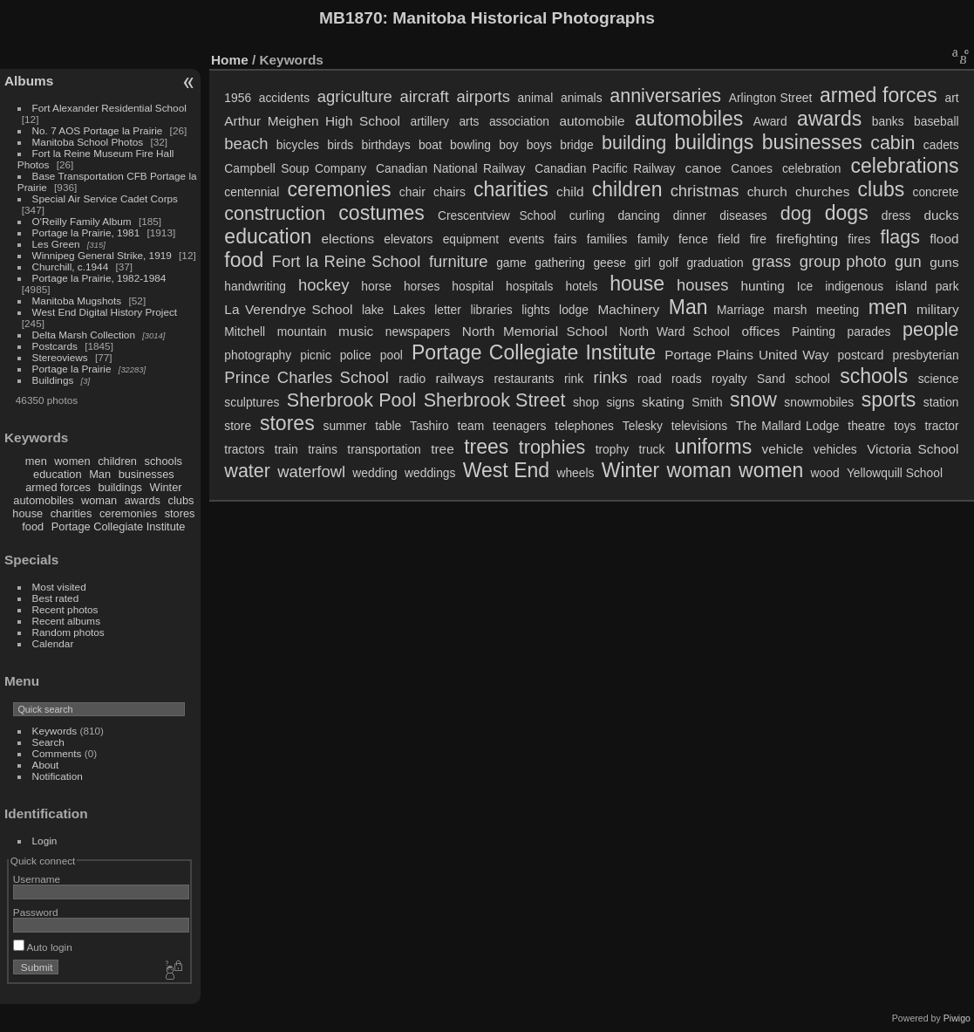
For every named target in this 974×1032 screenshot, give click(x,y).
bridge (576, 145)
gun (908, 261)
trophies (552, 447)
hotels (581, 286)
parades (869, 331)
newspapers (417, 331)
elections (347, 238)
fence (693, 239)
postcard (861, 355)
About (45, 764)
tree (442, 448)
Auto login (42, 947)
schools (163, 461)
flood (944, 238)
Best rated (55, 598)
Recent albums (66, 620)
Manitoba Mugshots (77, 300)
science (938, 379)
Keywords (55, 730)
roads (686, 379)
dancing (638, 215)
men (36, 461)
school (812, 379)
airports (482, 96)
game (511, 263)
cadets (941, 145)
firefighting (807, 238)
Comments (57, 753)
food (33, 526)
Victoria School (912, 448)
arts (469, 121)
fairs (565, 239)
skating (663, 401)
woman (99, 500)
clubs (181, 500)
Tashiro (429, 426)
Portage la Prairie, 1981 (86, 232)
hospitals (530, 286)
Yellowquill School (895, 473)
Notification (57, 776)
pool (391, 355)
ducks (941, 215)
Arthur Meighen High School (312, 120)
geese (609, 263)
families (607, 239)
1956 (237, 98)
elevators (408, 239)
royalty (729, 379)
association (519, 121)
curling (587, 215)
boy (508, 145)
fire (758, 239)
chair (412, 192)
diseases (743, 215)
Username (36, 879)
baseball (936, 121)
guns (944, 262)
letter (447, 310)
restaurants (524, 379)
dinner (689, 215)
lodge (574, 310)
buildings (120, 487)
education (57, 474)
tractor (941, 426)
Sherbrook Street (495, 400)
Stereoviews (60, 357)
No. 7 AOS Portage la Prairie (97, 130)
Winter (166, 487)
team (470, 426)
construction (274, 213)
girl (642, 263)
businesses (146, 474)
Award (770, 121)
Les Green (56, 243)
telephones (584, 426)
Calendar (53, 643)
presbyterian (926, 355)
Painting (813, 331)
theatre (866, 426)
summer (345, 426)
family (653, 239)
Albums (28, 80)
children (117, 461)
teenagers (519, 426)
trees (486, 446)
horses (421, 286)
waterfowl (311, 471)
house (27, 513)
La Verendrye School (288, 309)
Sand (771, 379)
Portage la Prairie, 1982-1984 (99, 278)
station (941, 402)
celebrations (904, 165)
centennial (251, 192)
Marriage (741, 310)
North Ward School (674, 331)
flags (900, 237)
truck (651, 449)
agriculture (354, 96)
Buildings (53, 380)
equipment (471, 239)
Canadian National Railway (450, 168)
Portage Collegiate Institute (118, 526)
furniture (458, 261)
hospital (473, 286)
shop (586, 402)
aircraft (423, 96)
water (247, 471)
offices (760, 331)
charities (71, 513)
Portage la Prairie (72, 368)
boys (539, 145)
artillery (429, 121)
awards (142, 500)
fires (859, 239)
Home (230, 59)
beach (246, 143)
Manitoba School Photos (88, 141)
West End (506, 470)
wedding (374, 473)
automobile (591, 120)
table (388, 426)
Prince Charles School (306, 377)
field (728, 239)
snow (753, 399)
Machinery (628, 309)
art (952, 98)
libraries (491, 310)
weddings (430, 473)
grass (771, 261)
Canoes (752, 168)
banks (888, 121)
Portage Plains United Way (746, 354)
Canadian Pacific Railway (605, 168)
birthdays (386, 145)
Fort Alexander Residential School (109, 107)
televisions (699, 426)
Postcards (55, 346)
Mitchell (244, 331)
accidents (284, 98)
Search (48, 742)
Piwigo (957, 1018)
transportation (383, 449)
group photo (843, 261)
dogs (846, 213)
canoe (703, 168)
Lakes (409, 310)
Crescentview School (497, 215)
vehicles (835, 449)
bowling (470, 145)
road (649, 379)
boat (430, 145)
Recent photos (65, 609)
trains (322, 449)
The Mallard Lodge (787, 426)
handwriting (255, 286)
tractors (244, 449)
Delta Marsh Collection (83, 334)
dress (896, 215)
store (237, 426)
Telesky (643, 426)
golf (668, 263)
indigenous (854, 286)
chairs (449, 192)
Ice (805, 286)
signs (620, 402)
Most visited (59, 586)
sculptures (251, 402)
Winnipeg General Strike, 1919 (102, 255)
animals (582, 98)
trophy (612, 449)
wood (825, 473)
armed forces (58, 487)
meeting (837, 310)
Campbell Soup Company (295, 168)
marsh (790, 310)
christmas (705, 190)
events (526, 239)
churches (822, 191)
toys (905, 426)
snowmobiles (819, 402)
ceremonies (128, 513)
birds (340, 145)
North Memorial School (535, 331)
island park (927, 286)
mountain (302, 331)
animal (536, 98)
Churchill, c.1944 (70, 266)
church (767, 191)
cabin (892, 143)
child (570, 191)
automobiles (43, 500)
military (937, 309)
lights (535, 310)
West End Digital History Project (105, 312)
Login (45, 840)
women (72, 461)
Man (100, 474)
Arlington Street (771, 98)
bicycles (297, 145)
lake (373, 310)
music (355, 331)
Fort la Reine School (346, 261)
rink (573, 379)
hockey (323, 285)
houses (702, 285)
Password (35, 912)
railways (459, 378)
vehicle (783, 448)
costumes (381, 213)
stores (180, 513)
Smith (706, 402)
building (634, 143)
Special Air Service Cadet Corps (105, 198)
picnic (315, 355)
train (286, 449)
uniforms (713, 446)
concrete (936, 192)
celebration (811, 168)
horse (376, 286)
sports (889, 399)
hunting (762, 285)
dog (796, 213)
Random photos (68, 632)
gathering (560, 263)
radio (412, 379)
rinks (611, 377)
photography (257, 355)
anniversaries (665, 95)
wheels (575, 473)
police (355, 355)
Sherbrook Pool (351, 400)
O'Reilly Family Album (82, 221)
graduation (714, 263)
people (930, 329)
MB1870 (351, 18)
